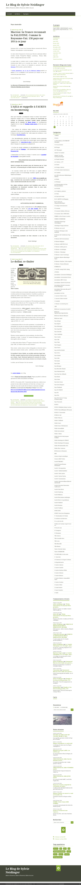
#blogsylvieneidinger (15, 252)
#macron (56, 848)
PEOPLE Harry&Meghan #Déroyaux (63, 410)
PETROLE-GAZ (57, 415)
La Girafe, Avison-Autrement (63, 74)
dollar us (27, 402)
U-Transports (57, 530)
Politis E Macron (25, 247)
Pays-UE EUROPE (58, 390)
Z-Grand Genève (58, 587)
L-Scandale (57, 301)
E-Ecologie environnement (60, 205)
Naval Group (31, 122)
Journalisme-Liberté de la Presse (62, 282)
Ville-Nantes (57, 546)
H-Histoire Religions (59, 241)
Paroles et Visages (57, 80)
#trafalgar (35, 249)
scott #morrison (35, 251)
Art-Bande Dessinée (59, 159)
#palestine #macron (15, 97)
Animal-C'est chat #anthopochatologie (59, 156)
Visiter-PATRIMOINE (59, 551)
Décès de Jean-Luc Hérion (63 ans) (61, 96)
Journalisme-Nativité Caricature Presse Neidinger (62, 286)
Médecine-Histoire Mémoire (61, 315)
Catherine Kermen (58, 634)
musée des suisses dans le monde (30, 403)
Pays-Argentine (58, 329)
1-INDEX (56, 135)
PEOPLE (56, 404)
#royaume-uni (29, 249)
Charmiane (56, 670)
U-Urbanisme (57, 533)
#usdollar (32, 402)
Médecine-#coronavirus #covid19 (62, 309)
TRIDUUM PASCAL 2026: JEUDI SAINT (61, 776)
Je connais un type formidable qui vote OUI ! (62, 70)
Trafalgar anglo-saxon (31, 124)
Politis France (32, 247)
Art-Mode (56, 179)
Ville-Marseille (58, 543)
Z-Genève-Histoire (36, 401)
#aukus (25, 248)
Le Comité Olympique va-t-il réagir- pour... (62, 645)
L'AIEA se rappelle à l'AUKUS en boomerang (28, 108)
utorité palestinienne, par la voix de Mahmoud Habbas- (26, 70)
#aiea (22, 248)
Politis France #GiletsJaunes (61, 425)
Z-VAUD (56, 592)
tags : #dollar (21, 402)
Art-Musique (57, 182)
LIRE (55, 306)
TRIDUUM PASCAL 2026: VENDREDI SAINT (63, 768)
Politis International (59, 431)
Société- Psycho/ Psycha (60, 476)
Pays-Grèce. (57, 353)
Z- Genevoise (57, 557)
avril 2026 (55, 39)
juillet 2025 (55, 57)
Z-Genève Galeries (58, 565)
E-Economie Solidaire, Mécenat (61, 211)
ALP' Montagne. (58, 150)
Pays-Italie (24, 96)
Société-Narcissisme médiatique (62, 497)
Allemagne (13, 67)
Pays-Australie (36, 95)
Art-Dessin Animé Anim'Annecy (61, 170)
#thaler (30, 405)
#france (12, 249)
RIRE (55, 453)
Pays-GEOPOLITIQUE (36, 246)
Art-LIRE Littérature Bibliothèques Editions (62, 176)
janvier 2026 (56, 45)
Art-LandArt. (57, 172)
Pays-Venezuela (58, 402)
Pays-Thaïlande (58, 387)
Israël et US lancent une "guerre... (60, 811)
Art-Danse (56, 164)
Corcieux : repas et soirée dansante (61, 73)
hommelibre (57, 687)
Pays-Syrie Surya (58, 382)
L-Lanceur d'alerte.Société (60, 298)
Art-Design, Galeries (59, 167)
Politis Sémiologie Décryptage (61, 443)
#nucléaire (23, 249)
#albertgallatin (19, 403)
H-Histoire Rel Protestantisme (61, 239)
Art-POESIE (57, 188)
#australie (29, 248)
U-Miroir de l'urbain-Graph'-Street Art (62, 524)
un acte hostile (33, 208)
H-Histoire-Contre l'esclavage (61, 254)
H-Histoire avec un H (35, 399)
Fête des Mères (56, 76)
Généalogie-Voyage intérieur (61, 225)
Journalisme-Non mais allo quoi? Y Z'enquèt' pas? (62, 289)
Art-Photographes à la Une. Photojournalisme (61, 185)
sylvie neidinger (58, 604)
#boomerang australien (37, 248)
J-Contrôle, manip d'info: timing (62, 269)
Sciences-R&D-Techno (59, 459)
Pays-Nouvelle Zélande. (60, 368)
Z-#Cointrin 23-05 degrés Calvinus (62, 559)
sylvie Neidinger (58, 624)
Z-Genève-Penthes (58, 582)
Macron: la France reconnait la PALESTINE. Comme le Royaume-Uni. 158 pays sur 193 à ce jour (28, 36)
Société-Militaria (58, 494)
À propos (26, 14)
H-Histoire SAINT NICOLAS (61, 244)
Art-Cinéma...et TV (58, 162)
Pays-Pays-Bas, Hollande (60, 374)
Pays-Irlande (57, 355)
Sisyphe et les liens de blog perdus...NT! (62, 679)
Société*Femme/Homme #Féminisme (60, 465)
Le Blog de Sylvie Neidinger (25, 5)
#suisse (68, 851)
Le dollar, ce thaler (22, 261)
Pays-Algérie (57, 323)
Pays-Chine (57, 342)
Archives (17, 14)
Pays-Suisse (17, 401)
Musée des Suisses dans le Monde (23, 376)
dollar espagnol (38, 402)
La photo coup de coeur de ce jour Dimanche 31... (61, 82)
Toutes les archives (57, 59)
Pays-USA (19, 247)
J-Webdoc (56, 272)
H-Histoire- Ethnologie (59, 252)
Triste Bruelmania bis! (58, 93)
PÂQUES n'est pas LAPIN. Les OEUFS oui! (61, 751)
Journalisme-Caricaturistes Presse (62, 277)
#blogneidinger (24, 405)
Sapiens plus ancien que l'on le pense (62, 78)
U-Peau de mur (58, 528)
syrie (65, 848)
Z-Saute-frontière (58, 590)
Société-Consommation (59, 478)
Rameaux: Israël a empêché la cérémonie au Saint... (62, 785)
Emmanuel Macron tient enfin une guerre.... (63, 662)
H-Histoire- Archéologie (60, 249)
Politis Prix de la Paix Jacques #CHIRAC (61, 437)
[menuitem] (9, 14)
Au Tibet (55, 68)
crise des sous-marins (17, 251)
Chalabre (55, 87)
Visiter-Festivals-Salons (60, 549)
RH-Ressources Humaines (60, 451)
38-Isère (56, 138)
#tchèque (40, 403)
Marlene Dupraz (58, 653)
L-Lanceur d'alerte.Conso (60, 296)
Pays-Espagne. (13, 96)
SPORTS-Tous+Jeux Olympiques (62, 513)
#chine (44, 248)
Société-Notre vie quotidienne (61, 500)
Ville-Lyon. (57, 541)
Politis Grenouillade (59, 428)
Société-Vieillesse (58, 508)
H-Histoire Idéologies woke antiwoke (61, 231)
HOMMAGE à (57, 266)
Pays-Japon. (57, 361)
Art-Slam (56, 193)
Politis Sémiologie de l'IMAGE (61, 440)
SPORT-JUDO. (57, 510)
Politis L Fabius (58, 433)
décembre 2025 (57, 47)
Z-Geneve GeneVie (28, 401)
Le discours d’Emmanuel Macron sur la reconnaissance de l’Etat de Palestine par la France (29, 86)
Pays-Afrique (57, 321)
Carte (55, 697)
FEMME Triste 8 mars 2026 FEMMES (61, 802)
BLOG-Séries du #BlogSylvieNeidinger (59, 202)
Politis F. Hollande (58, 420)
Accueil (9, 14)
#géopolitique (18, 249)
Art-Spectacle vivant (59, 196)
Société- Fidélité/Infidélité (60, 471)
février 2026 (56, 43)
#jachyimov (34, 405)
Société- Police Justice (59, 473)
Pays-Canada (42, 95)
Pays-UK (38, 96)
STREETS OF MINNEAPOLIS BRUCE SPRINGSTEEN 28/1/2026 (63, 625)
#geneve (61, 854)
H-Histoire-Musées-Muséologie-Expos (62, 258)
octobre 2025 (56, 51)
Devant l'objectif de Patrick (62, 83)
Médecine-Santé (58, 318)
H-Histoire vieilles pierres (60, 247)
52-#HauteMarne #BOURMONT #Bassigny (62, 141)
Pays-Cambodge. (58, 334)
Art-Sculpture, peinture (60, 191)
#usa (39, 249)
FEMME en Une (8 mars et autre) (62, 216)
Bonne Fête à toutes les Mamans (60, 86)
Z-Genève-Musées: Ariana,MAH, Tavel (62, 578)
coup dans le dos (26, 142)
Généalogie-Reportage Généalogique (59, 222)
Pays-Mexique (57, 366)
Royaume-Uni (14, 151)
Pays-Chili (56, 339)
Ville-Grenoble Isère (59, 538)
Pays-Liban (57, 363)
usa (69, 848)
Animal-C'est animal (59, 152)
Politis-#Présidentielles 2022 (61, 445)
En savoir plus (61, 883)
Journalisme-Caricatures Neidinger (63, 274)
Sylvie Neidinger (58, 644)
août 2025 (55, 55)
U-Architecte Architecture (60, 518)
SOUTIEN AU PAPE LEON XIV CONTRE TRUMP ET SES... (61, 735)
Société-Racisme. (58, 505)
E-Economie (28, 399)
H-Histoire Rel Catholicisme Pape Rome (62, 235)
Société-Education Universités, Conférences (61, 486)
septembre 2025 (57, 53)
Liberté (59, 71)
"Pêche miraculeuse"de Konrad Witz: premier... (62, 605)
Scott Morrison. (21, 135)
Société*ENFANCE (58, 461)
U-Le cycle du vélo (58, 521)
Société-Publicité (58, 502)
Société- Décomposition (60, 468)
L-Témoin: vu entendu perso (61, 303)
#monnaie (13, 403)
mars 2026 (55, 41)
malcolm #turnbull (27, 251)
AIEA (34, 178)
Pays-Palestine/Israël (31, 96)
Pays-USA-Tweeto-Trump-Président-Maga (60, 398)
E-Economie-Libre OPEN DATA (61, 213)
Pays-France (19, 96)
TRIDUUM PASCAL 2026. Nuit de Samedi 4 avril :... (62, 759)
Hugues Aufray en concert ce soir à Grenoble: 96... (63, 794)
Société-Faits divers (59, 489)
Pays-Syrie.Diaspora (59, 384)
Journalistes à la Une (59, 293)
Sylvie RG (56, 614)
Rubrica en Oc (63, 91)
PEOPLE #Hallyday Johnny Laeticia (62, 407)
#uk (61, 848)
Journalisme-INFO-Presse (60, 280)
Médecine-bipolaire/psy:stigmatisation (61, 312)
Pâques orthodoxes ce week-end (62, 743)
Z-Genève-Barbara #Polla (60, 570)
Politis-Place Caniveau (59, 448)
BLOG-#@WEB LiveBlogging (61, 199)
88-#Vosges (57, 147)
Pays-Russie (57, 376)
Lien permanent (15, 95)
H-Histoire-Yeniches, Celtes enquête (63, 261)
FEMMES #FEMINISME (59, 219)
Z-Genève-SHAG (58, 585)
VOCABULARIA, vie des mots (61, 554)
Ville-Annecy (57, 535)
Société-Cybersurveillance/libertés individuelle (62, 482)
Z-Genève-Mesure (58, 575)
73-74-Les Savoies (58, 144)
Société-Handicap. (58, 492)
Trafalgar (23, 149)
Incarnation (62, 68)
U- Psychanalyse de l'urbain (61, 516)
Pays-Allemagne (29, 95)
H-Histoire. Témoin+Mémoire (61, 264)
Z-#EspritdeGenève (59, 562)
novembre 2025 (57, 49)
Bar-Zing (64, 76)
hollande (67, 854)
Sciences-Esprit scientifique (61, 456)
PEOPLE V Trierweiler (59, 412)
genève (55, 854)
